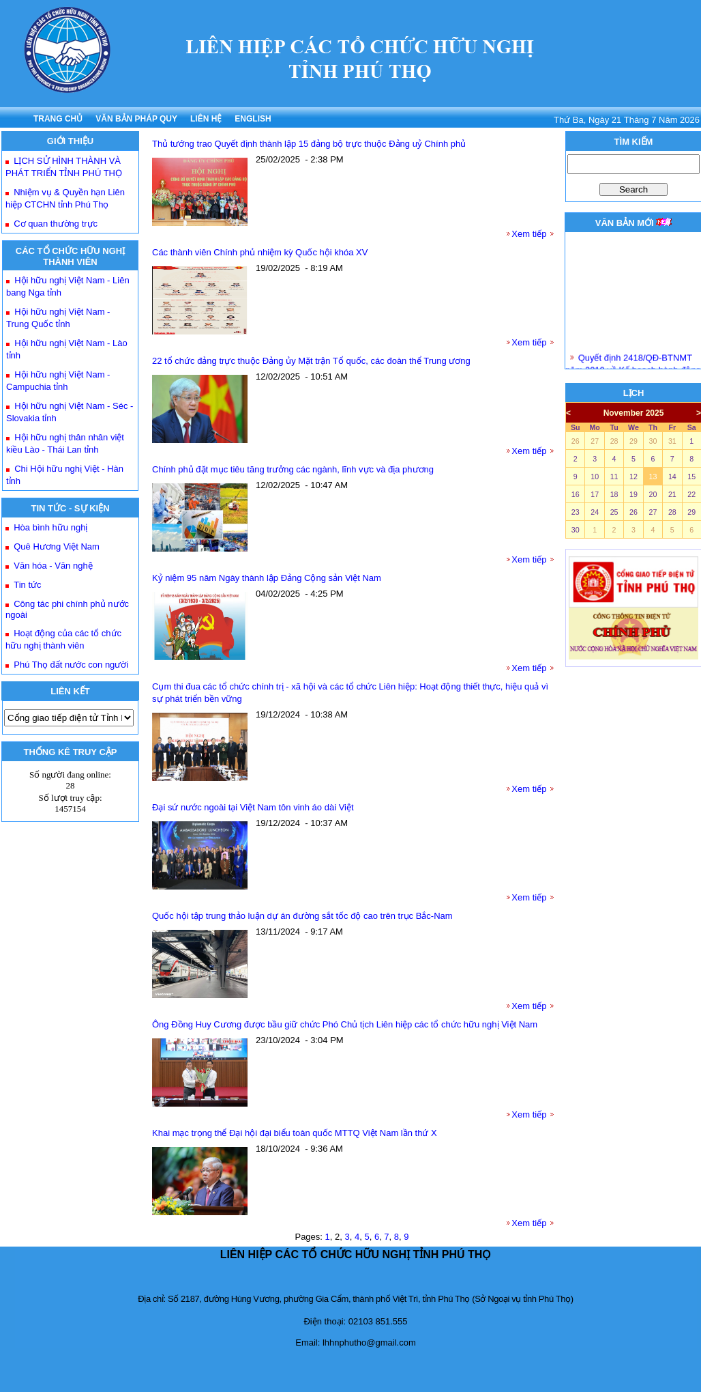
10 (595, 476)
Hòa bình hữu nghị (50, 527)
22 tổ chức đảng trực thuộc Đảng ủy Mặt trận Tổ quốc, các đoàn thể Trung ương (311, 361)
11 (614, 476)
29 (633, 441)
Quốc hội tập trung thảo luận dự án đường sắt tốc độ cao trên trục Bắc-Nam (302, 916)
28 (614, 441)
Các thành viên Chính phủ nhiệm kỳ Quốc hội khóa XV (260, 252)
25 (614, 512)
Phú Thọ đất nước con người (71, 664)
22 (691, 494)
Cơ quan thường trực (56, 223)
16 (575, 494)
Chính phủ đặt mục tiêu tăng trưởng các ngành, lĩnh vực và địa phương (293, 469)
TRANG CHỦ (58, 119)
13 (652, 476)
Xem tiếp (528, 234)
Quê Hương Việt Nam (57, 546)
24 (595, 512)
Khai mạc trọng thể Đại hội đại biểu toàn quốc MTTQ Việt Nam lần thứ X (294, 1133)
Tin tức (27, 585)
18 (614, 494)
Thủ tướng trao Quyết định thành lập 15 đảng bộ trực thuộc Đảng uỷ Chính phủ (309, 144)
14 (672, 476)
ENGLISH (253, 119)
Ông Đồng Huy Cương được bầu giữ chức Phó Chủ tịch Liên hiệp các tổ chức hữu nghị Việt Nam (344, 1024)
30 (652, 441)
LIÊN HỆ (206, 119)
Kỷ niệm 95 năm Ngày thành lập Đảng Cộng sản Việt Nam (266, 578)
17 (595, 494)
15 (691, 476)
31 (672, 441)
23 (575, 512)
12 (633, 476)
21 (672, 494)
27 (595, 441)
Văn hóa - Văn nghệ (53, 565)
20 (652, 494)
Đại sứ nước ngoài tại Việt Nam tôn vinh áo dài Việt (253, 807)
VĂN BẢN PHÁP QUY (136, 119)
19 (633, 494)
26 (575, 441)
